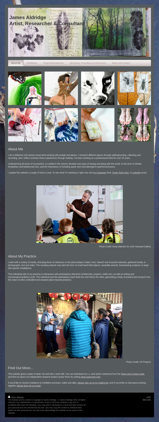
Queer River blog (120, 172)
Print (12, 397)
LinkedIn (136, 172)
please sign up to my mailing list (93, 383)
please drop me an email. (29, 386)
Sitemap (20, 397)
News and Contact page (132, 374)
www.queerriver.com (90, 377)
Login (148, 397)
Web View (147, 400)
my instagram (99, 172)
